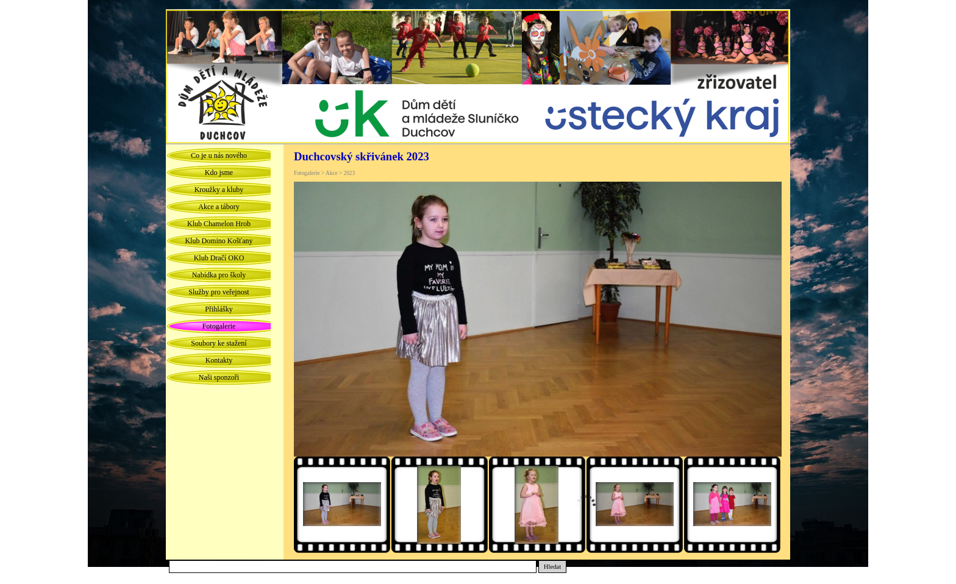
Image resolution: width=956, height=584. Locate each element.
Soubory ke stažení (218, 343)
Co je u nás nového (219, 155)
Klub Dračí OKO (219, 258)
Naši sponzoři (219, 377)
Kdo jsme (219, 172)
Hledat (552, 566)
